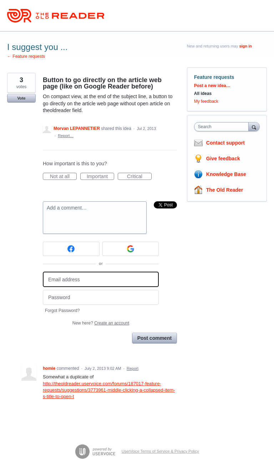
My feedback (206, 101)
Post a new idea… (212, 85)
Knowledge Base (226, 174)
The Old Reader (224, 190)
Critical (139, 176)
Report (132, 368)
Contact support (225, 142)
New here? (100, 323)
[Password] (101, 297)
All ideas (203, 93)
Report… (65, 136)
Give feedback (223, 158)
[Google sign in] (130, 249)
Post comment (154, 338)
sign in (245, 46)
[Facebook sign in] (71, 249)
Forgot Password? (62, 310)
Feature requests (214, 77)
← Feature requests (26, 56)
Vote (21, 98)
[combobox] (223, 126)
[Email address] (101, 279)
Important (100, 176)
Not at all (63, 176)
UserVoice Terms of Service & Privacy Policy (160, 451)
